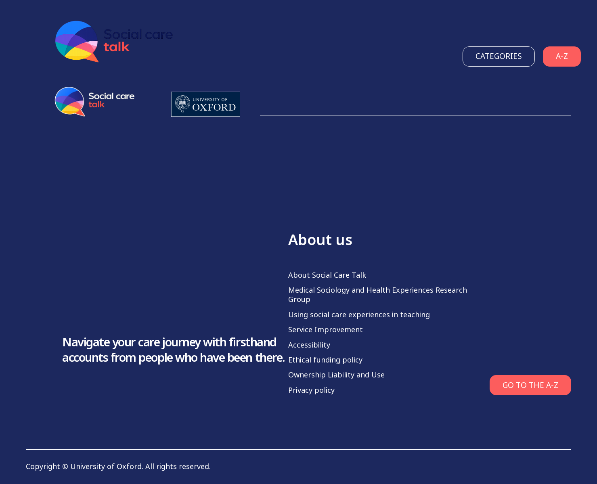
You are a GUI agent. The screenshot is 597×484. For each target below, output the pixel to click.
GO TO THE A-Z (530, 385)
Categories (499, 56)
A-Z (562, 56)
